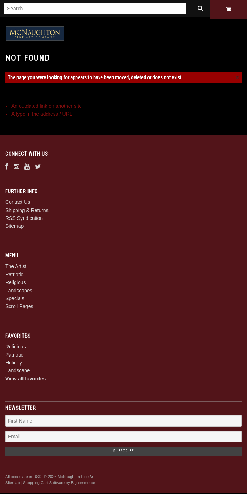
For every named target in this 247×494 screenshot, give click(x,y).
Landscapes (18, 291)
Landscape (17, 372)
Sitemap (14, 227)
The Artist (15, 268)
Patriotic (14, 275)
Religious (15, 284)
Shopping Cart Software (44, 484)
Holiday (13, 364)
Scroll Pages (19, 308)
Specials (14, 299)
